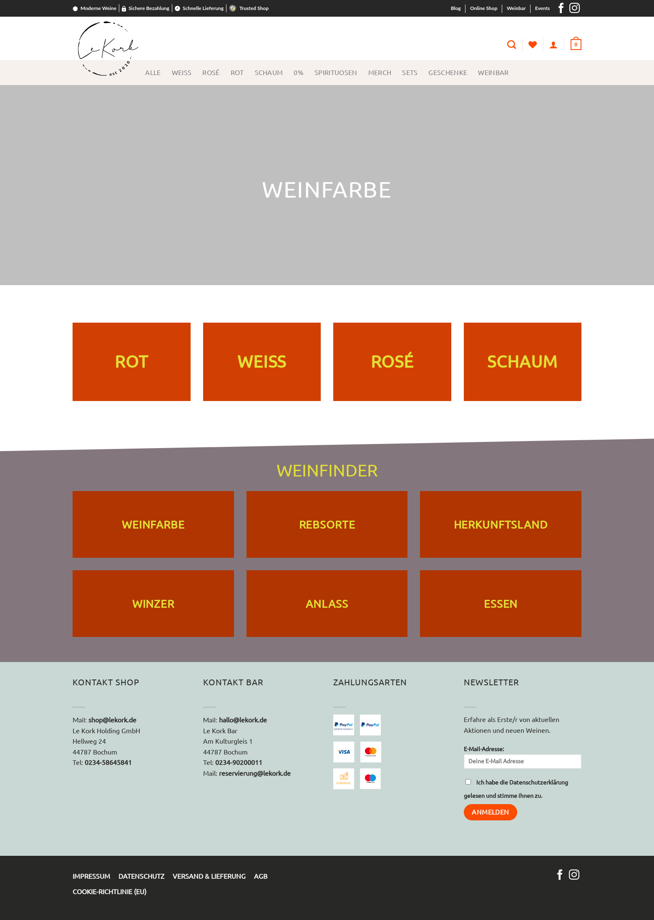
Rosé (210, 72)
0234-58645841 (108, 762)
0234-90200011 (238, 762)
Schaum (269, 72)
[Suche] (511, 44)
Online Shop (483, 8)
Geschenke (447, 72)
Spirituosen (335, 72)
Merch (380, 72)
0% (299, 72)
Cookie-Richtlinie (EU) (109, 891)
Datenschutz (141, 876)
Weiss (182, 72)
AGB (260, 876)
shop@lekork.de (112, 720)
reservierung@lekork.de (255, 773)
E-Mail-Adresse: (523, 757)
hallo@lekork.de (242, 720)
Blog (456, 8)
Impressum (91, 876)
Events (542, 8)
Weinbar (516, 8)
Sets (410, 72)
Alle (153, 72)
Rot (237, 72)
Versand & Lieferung (209, 876)
